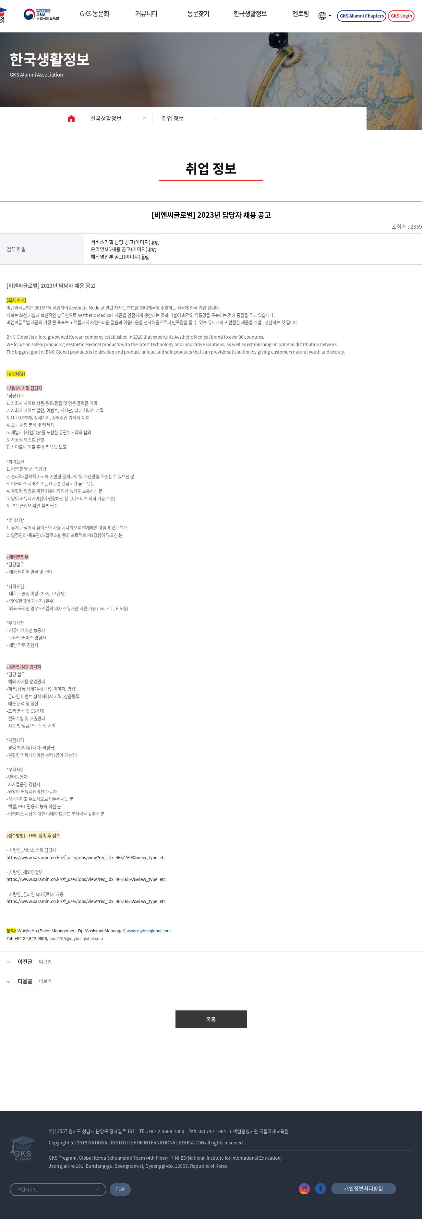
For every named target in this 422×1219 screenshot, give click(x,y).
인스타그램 (304, 1189)
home (72, 118)
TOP (122, 1189)
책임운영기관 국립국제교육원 (261, 1131)
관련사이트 (28, 1189)
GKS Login (400, 17)
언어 (324, 17)
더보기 (45, 962)
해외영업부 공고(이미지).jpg (122, 256)
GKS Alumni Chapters (361, 17)
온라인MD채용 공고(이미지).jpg (126, 249)
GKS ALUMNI (50, 17)
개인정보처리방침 (363, 1188)
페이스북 (320, 1189)
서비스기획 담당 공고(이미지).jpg (127, 242)
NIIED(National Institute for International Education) (230, 1158)
